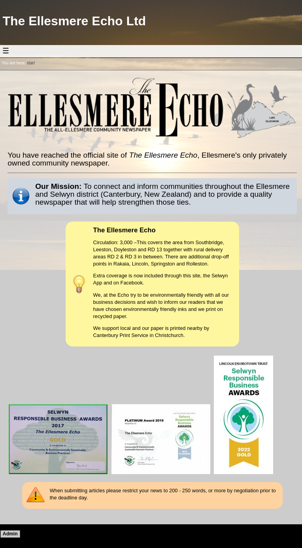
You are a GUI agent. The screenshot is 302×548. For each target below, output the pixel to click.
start (31, 63)
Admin (10, 534)
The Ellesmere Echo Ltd (74, 21)
